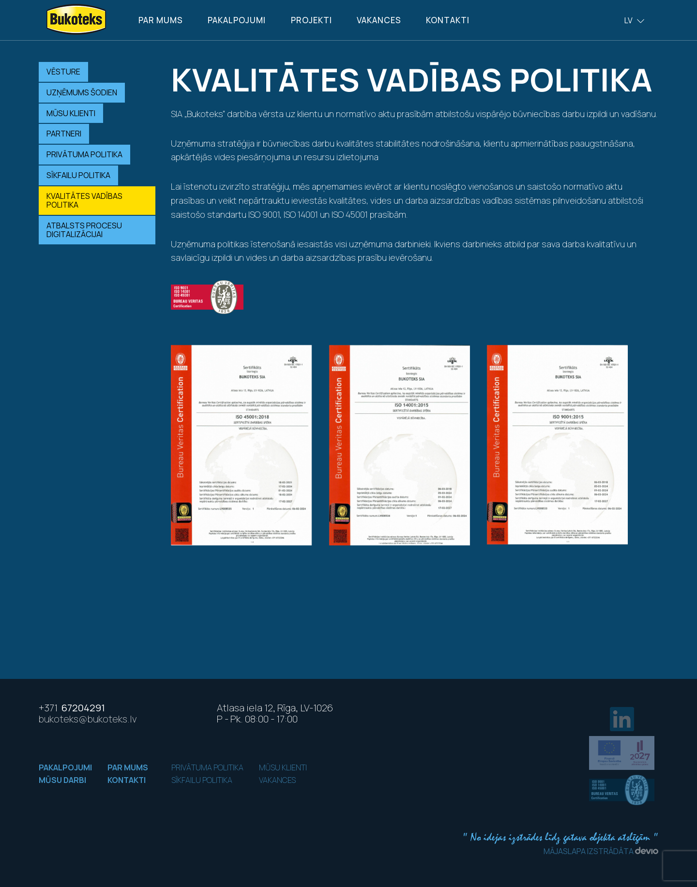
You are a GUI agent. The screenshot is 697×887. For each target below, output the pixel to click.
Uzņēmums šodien (81, 92)
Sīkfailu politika (78, 175)
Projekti (311, 20)
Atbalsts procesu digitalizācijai (84, 230)
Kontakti (448, 20)
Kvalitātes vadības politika (84, 200)
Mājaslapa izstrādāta (601, 851)
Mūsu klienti (70, 113)
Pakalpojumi (237, 20)
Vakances (379, 20)
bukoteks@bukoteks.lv (88, 718)
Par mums (160, 20)
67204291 (72, 707)
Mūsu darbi (62, 780)
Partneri (63, 133)
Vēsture (63, 71)
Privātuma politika (84, 154)
